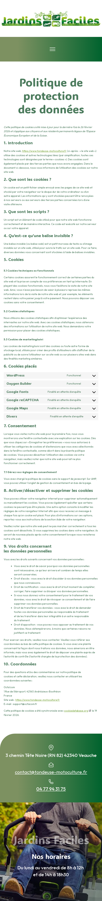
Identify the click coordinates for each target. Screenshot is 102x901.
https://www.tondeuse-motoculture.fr (44, 151)
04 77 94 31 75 (51, 789)
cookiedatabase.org (76, 710)
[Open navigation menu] (52, 49)
